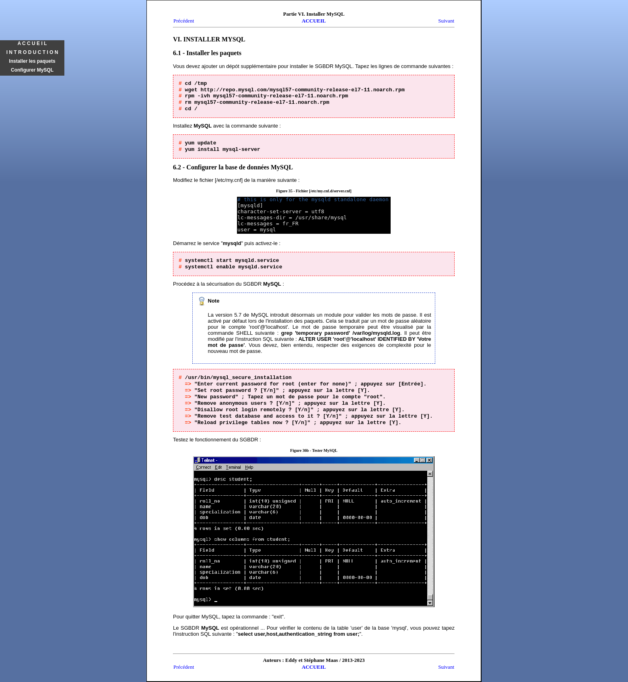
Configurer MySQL (32, 70)
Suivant (446, 21)
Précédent (183, 21)
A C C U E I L (32, 43)
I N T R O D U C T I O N (32, 52)
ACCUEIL (314, 21)
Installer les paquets (32, 61)
